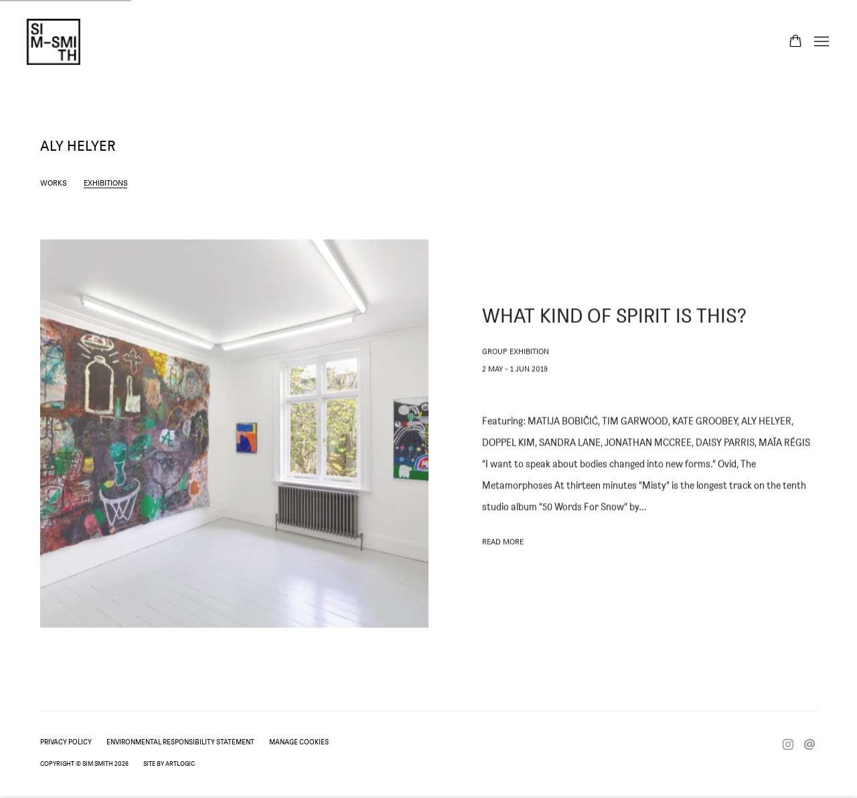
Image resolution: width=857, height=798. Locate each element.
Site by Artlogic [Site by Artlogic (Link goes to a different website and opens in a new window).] (169, 763)
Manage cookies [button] (299, 741)
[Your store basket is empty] (795, 42)
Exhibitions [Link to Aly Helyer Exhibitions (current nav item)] (106, 183)
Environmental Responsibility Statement (180, 741)
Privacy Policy (66, 741)
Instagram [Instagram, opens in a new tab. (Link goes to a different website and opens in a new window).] (788, 745)
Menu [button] (820, 42)
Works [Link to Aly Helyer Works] (53, 183)
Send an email (809, 745)
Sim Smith (53, 42)
